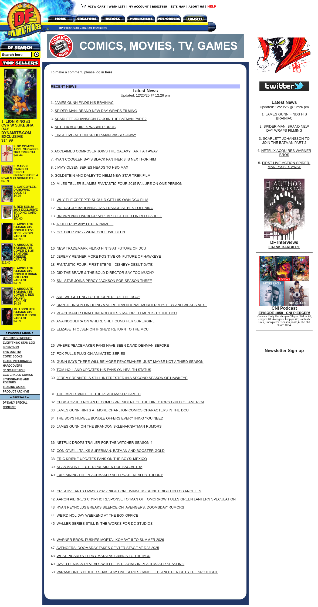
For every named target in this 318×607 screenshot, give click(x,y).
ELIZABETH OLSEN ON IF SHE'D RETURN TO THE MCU (103, 329)
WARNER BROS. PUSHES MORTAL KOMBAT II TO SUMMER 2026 (110, 540)
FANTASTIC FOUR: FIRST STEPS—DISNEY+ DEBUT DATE (105, 264)
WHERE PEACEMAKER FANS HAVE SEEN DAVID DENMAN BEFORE (113, 345)
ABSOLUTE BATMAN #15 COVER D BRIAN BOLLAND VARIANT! (25, 274)
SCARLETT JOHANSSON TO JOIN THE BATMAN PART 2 (100, 119)
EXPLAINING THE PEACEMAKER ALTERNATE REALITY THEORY (110, 475)
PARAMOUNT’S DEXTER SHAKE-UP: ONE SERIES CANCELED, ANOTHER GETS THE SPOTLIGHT (137, 572)
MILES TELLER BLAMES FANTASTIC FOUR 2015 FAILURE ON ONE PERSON (119, 184)
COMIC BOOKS (13, 356)
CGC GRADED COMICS (18, 374)
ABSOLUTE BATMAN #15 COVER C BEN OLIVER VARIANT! (23, 294)
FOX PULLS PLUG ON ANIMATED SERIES (91, 354)
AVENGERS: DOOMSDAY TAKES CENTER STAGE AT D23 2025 (107, 548)
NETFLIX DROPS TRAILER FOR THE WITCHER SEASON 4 (105, 443)
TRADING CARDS (14, 387)
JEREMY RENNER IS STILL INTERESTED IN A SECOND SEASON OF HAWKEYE (122, 378)
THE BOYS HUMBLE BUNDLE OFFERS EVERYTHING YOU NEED (109, 418)
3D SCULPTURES (14, 370)
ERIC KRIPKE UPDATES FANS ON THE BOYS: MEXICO (102, 459)
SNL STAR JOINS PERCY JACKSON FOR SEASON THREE (104, 281)
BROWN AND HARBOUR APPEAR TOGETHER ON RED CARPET (109, 216)
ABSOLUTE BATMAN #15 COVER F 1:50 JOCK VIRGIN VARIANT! (23, 230)
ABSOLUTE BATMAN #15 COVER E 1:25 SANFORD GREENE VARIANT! (23, 252)
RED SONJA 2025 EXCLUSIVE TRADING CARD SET (25, 211)
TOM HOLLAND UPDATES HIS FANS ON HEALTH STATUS (103, 370)
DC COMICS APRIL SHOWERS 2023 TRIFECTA (26, 149)
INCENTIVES (11, 347)
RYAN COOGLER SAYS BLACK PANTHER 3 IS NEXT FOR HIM (105, 159)
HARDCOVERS (12, 365)
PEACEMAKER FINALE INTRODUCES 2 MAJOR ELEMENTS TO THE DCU (117, 313)
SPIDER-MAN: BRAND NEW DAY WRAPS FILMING (96, 111)
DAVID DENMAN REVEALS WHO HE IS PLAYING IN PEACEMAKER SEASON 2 (120, 564)
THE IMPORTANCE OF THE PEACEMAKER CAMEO (98, 394)
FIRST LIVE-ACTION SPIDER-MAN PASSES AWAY (95, 135)
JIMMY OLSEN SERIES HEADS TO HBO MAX (91, 167)
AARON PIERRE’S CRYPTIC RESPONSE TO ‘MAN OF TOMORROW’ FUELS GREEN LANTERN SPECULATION (146, 499)
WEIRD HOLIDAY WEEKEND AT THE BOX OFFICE (97, 515)
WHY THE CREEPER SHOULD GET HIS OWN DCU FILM (102, 200)
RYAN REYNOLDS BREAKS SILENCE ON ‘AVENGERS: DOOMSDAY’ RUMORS (120, 507)
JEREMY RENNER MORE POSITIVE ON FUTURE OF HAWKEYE (109, 256)
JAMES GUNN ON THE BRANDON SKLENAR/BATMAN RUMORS (109, 426)
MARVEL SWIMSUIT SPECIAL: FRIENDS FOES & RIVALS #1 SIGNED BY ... (19, 172)
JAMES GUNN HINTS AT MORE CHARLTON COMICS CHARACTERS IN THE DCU (123, 410)
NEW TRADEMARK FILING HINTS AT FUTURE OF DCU (101, 248)
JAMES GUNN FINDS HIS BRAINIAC (84, 103)
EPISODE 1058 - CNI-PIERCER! (284, 313)
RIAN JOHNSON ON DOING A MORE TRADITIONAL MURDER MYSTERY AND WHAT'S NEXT (132, 305)
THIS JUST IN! (12, 351)
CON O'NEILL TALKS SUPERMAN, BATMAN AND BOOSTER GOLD (111, 451)
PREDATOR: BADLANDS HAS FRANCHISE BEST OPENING (105, 208)
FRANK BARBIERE (284, 247)
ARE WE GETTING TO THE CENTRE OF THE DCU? (98, 297)
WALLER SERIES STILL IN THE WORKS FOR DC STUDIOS (105, 523)
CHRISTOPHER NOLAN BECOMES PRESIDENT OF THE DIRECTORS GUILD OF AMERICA (130, 402)
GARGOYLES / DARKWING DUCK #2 (25, 189)
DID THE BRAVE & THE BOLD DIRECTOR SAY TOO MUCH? (105, 273)
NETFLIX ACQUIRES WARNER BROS (85, 127)
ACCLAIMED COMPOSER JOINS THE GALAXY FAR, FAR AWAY (106, 151)
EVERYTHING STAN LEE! (19, 342)
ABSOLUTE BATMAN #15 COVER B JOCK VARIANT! (24, 314)
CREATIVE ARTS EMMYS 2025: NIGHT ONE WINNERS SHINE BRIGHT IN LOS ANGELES (129, 491)
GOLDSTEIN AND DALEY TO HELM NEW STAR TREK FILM (102, 175)
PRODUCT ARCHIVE (16, 391)
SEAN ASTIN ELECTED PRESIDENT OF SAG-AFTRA (100, 467)
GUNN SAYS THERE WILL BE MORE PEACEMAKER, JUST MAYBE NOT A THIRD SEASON (130, 362)
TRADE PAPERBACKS (17, 361)
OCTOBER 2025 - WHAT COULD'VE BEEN (91, 232)
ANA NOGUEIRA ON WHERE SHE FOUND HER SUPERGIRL (105, 321)
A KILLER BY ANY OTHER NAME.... (84, 224)
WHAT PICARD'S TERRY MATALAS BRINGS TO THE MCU (104, 556)
